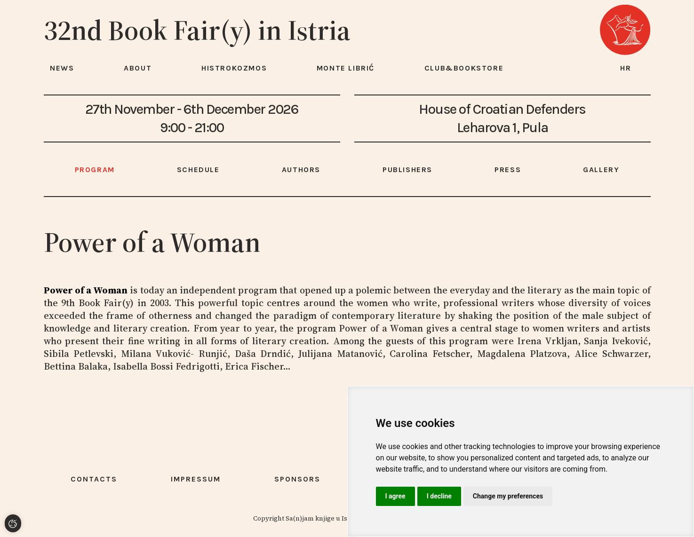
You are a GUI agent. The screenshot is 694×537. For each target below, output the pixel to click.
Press (508, 169)
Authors (301, 169)
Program (95, 169)
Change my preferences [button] (508, 496)
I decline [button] (439, 496)
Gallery (601, 169)
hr (625, 67)
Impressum (196, 478)
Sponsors (297, 478)
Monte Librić (346, 67)
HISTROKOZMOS (234, 67)
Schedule (198, 169)
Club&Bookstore (463, 67)
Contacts (94, 478)
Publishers (407, 169)
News (62, 67)
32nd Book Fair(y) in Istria (197, 30)
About (138, 67)
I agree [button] (395, 496)
